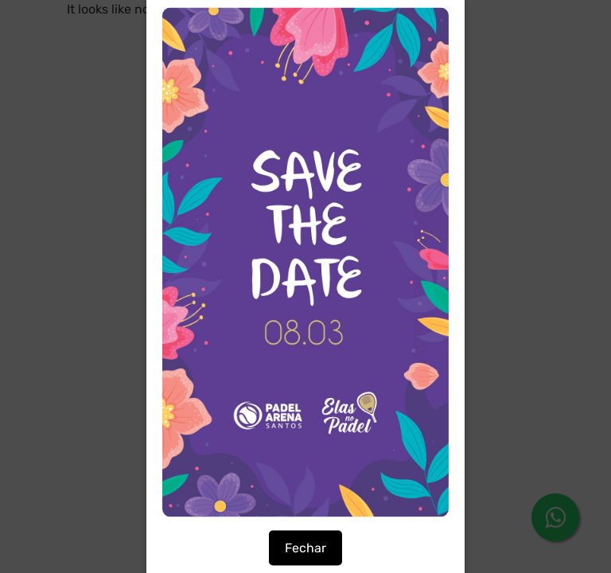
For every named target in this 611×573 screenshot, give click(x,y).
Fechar (305, 547)
